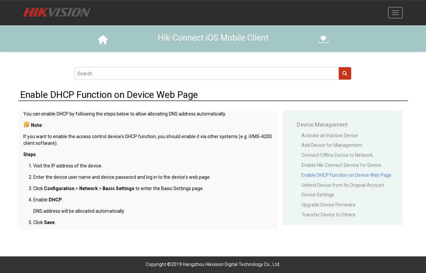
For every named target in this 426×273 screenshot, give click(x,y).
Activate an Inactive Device (330, 135)
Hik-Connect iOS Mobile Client (213, 38)
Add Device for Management (332, 145)
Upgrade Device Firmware (328, 204)
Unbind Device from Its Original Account (343, 185)
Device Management (322, 124)
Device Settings (318, 194)
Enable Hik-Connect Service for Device (341, 165)
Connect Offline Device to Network (337, 155)
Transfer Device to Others (328, 214)
